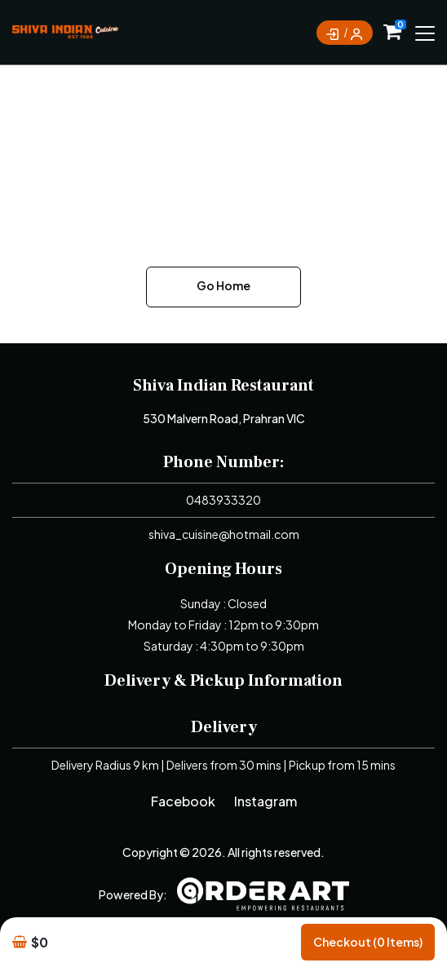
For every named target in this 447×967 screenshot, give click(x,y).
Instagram (265, 801)
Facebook (183, 801)
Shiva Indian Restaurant (223, 385)
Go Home (223, 285)
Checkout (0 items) (368, 941)
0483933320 (223, 499)
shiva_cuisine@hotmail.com (223, 534)
